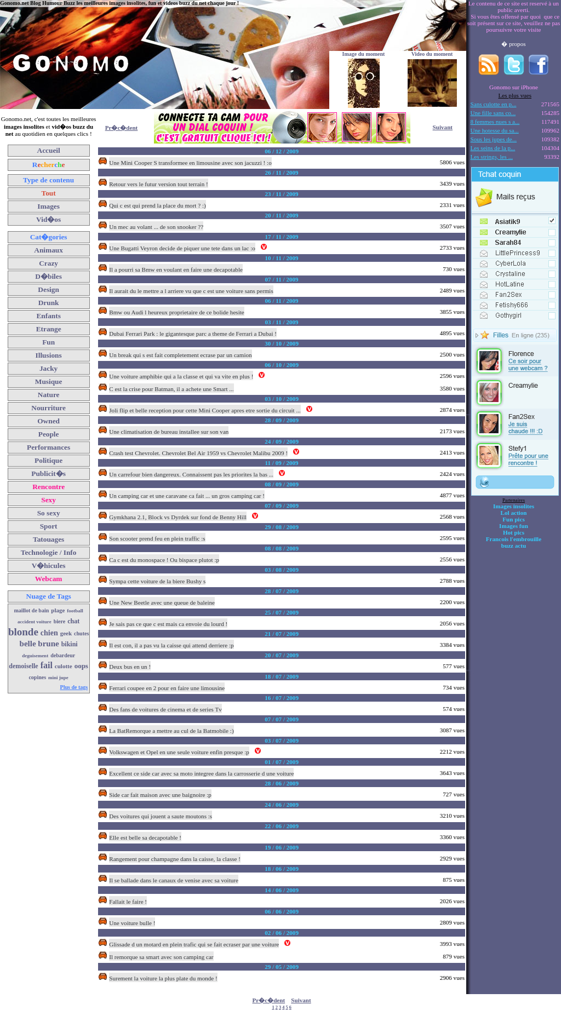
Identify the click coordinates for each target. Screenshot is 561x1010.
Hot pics (513, 532)
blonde (23, 632)
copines (37, 677)
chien (49, 633)
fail (47, 665)
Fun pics (513, 519)
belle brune (39, 643)
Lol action (514, 512)
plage (58, 610)
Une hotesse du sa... (495, 130)
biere (59, 621)
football (75, 610)
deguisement (35, 655)
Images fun (513, 526)
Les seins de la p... (493, 148)
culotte (63, 666)
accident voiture (34, 621)
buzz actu (513, 545)
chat (73, 621)
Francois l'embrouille (513, 539)
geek (66, 633)
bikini (69, 644)
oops (81, 666)
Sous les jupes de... (494, 139)
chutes (81, 633)
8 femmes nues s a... (495, 121)
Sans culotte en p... (494, 104)
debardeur (62, 655)
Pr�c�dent (121, 127)
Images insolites (513, 506)
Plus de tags (74, 687)
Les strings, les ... (492, 156)
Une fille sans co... (493, 113)
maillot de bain (31, 610)
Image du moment (363, 54)
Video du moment (432, 54)
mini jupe (58, 677)
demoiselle (23, 666)
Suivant (443, 127)
